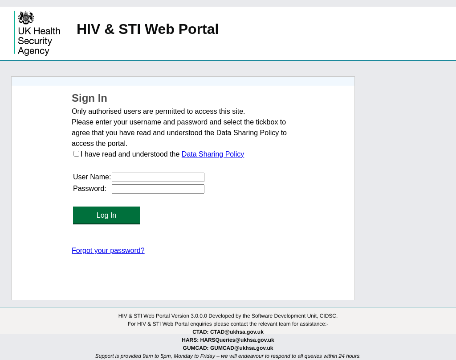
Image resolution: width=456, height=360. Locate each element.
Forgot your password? (108, 250)
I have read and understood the (131, 154)
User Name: (92, 177)
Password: (89, 188)
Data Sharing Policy (213, 154)
